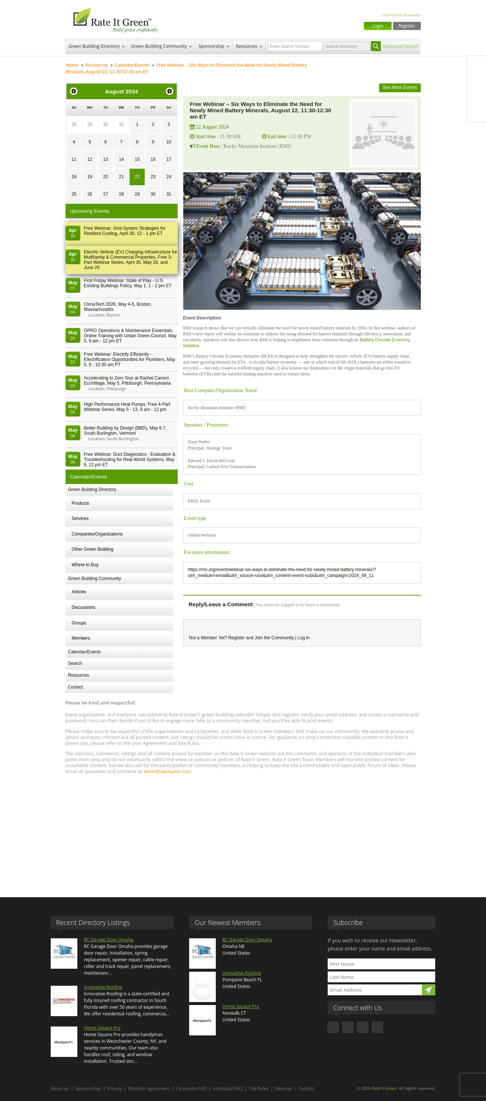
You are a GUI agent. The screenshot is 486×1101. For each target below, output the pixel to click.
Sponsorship (211, 46)
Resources (246, 46)
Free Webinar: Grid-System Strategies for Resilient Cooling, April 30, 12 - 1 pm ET (125, 231)
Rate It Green (384, 1088)
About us (60, 1088)
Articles (79, 591)
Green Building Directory (94, 46)
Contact (75, 687)
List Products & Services (400, 15)
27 (105, 194)
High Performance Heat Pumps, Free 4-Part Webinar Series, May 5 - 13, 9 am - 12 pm (127, 407)
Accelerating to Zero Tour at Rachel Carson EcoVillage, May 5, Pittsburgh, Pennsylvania (127, 380)
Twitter (476, 81)
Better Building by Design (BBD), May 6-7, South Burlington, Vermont (125, 430)
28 (73, 124)
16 (153, 159)
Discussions (83, 607)
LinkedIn (476, 97)
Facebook (476, 66)
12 (89, 159)
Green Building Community (159, 46)
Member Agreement (149, 1088)
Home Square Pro (102, 1028)
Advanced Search (400, 46)
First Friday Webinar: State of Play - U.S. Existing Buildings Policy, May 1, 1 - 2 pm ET (128, 283)
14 (121, 159)
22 (137, 176)
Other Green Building (93, 549)
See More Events (400, 87)
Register (406, 26)
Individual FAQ (228, 1088)
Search (75, 663)
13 (105, 159)
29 (89, 124)
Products (80, 503)
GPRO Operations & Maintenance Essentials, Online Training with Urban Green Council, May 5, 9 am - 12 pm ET (130, 336)
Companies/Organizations (97, 534)
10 (168, 142)
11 (73, 159)
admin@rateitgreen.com (167, 771)
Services (80, 518)
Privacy (114, 1088)
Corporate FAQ (191, 1088)
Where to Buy (85, 564)
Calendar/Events (132, 65)
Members (81, 638)
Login (377, 26)
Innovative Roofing (103, 987)
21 (121, 176)
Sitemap (283, 1088)
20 (105, 176)
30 (105, 124)
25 (73, 194)
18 (73, 176)
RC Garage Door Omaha (109, 939)
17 (168, 159)
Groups (79, 623)
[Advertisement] (243, 832)
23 (153, 176)
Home (72, 65)
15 (137, 159)
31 (121, 124)
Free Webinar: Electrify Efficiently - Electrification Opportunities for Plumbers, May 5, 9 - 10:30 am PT (129, 359)
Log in (304, 637)
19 (89, 176)
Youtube (476, 112)
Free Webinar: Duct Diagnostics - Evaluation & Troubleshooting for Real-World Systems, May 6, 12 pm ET (129, 459)
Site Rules (259, 1088)
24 (168, 176)
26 (89, 194)
